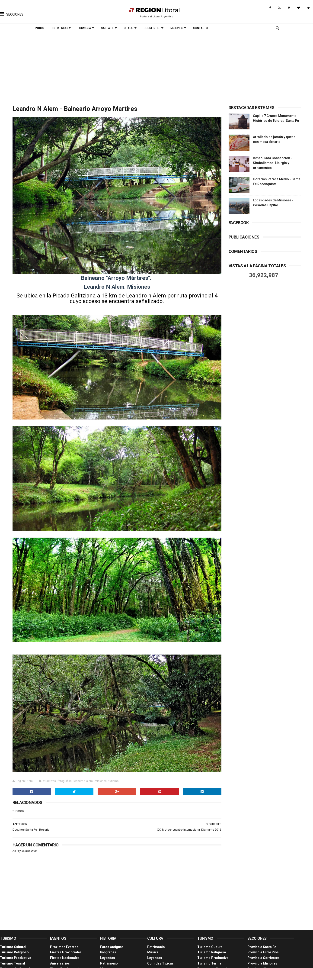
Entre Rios (59, 28)
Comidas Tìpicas (160, 963)
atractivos (49, 781)
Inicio (40, 28)
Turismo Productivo (15, 958)
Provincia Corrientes (263, 958)
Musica (153, 952)
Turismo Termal (12, 963)
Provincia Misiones (262, 963)
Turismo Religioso (14, 952)
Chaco (128, 28)
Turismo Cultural (13, 947)
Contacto (200, 28)
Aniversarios (60, 963)
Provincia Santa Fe (261, 947)
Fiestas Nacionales (65, 958)
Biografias (108, 952)
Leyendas (107, 958)
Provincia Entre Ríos (263, 952)
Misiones (176, 28)
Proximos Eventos (64, 947)
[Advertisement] (156, 67)
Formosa (84, 28)
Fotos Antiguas (112, 947)
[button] (11, 10)
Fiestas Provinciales (66, 952)
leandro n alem (83, 781)
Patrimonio (109, 963)
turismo (113, 781)
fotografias (65, 781)
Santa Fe (107, 28)
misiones (101, 781)
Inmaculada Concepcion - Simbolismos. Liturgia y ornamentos (272, 163)
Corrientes (152, 28)
